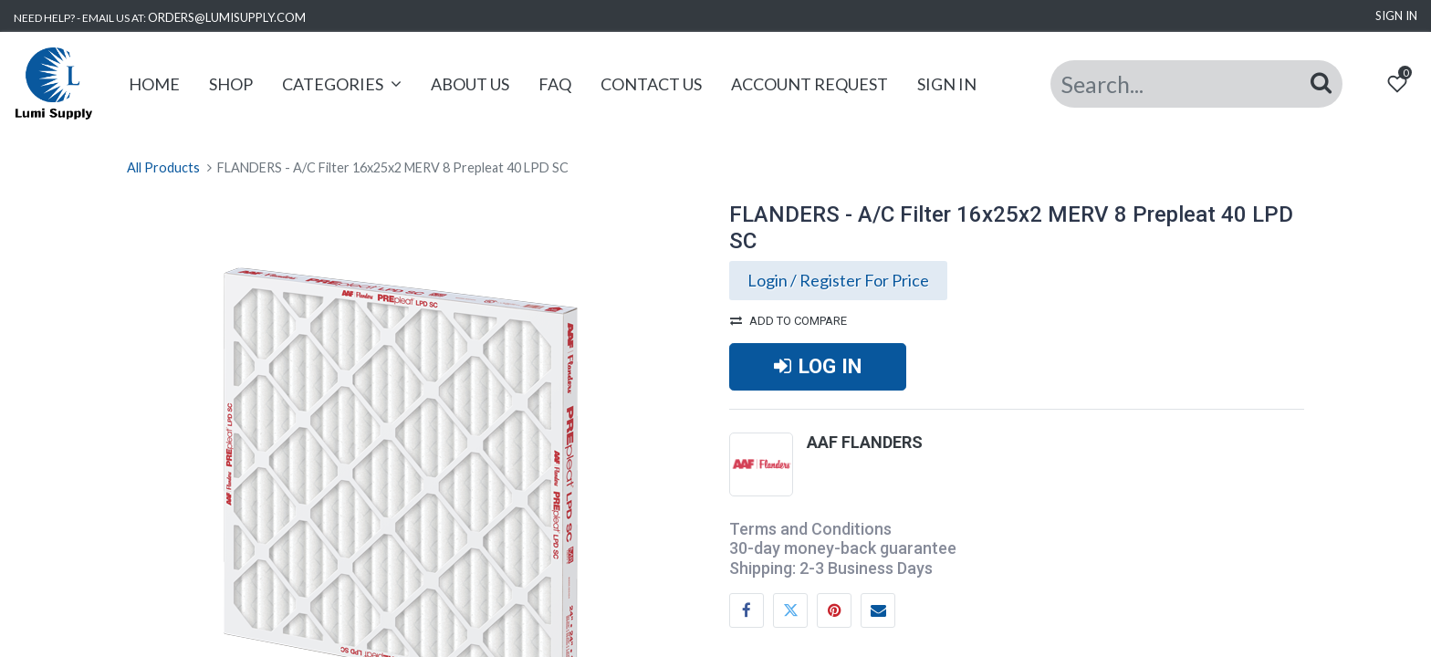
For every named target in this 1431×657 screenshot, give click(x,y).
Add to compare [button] (788, 321)
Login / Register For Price (838, 280)
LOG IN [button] (818, 366)
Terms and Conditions (810, 528)
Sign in (1396, 15)
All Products (163, 167)
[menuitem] (154, 84)
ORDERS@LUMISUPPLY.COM (227, 17)
